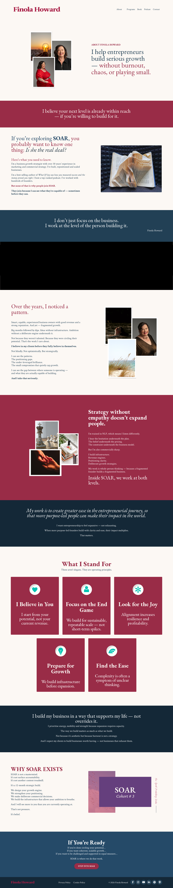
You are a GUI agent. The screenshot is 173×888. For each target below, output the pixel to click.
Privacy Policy (64, 882)
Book (139, 9)
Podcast (147, 9)
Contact (156, 9)
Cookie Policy (79, 882)
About (119, 9)
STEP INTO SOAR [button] (86, 866)
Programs (131, 9)
